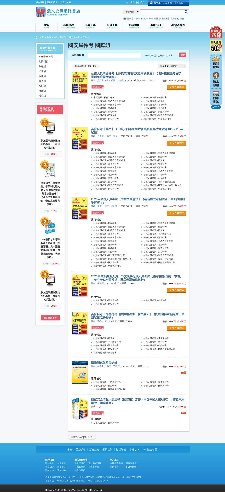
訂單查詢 (167, 3)
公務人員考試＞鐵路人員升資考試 (109, 157)
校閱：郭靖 (112, 136)
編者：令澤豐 (97, 283)
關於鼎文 (49, 463)
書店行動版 (131, 467)
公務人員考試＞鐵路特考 (155, 97)
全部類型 (152, 55)
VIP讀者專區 (150, 449)
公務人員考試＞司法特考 (105, 115)
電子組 (42, 81)
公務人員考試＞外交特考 (105, 182)
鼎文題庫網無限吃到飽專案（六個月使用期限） (50, 296)
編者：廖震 (96, 206)
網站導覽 (40, 2)
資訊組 (42, 76)
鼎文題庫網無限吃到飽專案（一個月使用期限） (50, 144)
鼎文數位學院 (95, 463)
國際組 (42, 71)
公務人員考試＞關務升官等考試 (158, 259)
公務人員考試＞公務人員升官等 (158, 171)
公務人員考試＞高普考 (154, 101)
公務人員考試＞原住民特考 (106, 164)
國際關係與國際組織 (104, 362)
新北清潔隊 (164, 18)
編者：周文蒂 (97, 136)
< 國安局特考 (46, 56)
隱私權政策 (52, 2)
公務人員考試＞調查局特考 (156, 112)
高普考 (139, 18)
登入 (142, 2)
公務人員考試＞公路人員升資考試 (109, 160)
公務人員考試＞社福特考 (155, 104)
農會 (182, 18)
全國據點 (114, 467)
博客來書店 (131, 463)
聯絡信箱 (49, 470)
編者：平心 (96, 321)
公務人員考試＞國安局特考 (106, 119)
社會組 (42, 95)
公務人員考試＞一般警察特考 (107, 104)
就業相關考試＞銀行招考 (105, 352)
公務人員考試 (60, 37)
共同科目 (43, 61)
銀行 (146, 18)
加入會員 (130, 2)
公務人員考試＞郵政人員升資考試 (109, 101)
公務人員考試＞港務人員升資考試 (159, 153)
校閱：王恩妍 (113, 366)
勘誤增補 (121, 449)
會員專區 (178, 3)
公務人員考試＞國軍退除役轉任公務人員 (162, 185)
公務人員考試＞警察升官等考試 (158, 115)
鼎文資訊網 (80, 463)
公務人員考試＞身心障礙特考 (157, 234)
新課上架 (107, 449)
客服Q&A (135, 449)
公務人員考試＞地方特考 (155, 108)
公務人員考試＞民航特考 (105, 153)
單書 (162, 55)
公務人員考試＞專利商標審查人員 (159, 182)
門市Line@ (62, 470)
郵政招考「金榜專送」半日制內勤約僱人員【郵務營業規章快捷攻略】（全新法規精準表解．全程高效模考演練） (50, 194)
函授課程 (81, 449)
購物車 (157, 3)
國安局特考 (74, 37)
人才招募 (61, 463)
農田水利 (175, 18)
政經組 (42, 66)
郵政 (151, 18)
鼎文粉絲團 (65, 2)
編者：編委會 (97, 366)
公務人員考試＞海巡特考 (155, 167)
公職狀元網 (80, 467)
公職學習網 (93, 467)
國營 (156, 18)
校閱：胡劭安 (117, 80)
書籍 (49, 37)
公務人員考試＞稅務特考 (105, 112)
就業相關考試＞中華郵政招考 (157, 119)
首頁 (42, 37)
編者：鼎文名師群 (99, 80)
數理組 (42, 85)
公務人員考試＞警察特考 (155, 164)
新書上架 (94, 449)
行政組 (42, 90)
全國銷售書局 (116, 463)
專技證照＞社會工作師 (104, 97)
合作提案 (61, 467)
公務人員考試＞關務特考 (105, 108)
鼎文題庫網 (80, 470)
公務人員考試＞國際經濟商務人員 (159, 262)
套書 (170, 55)
